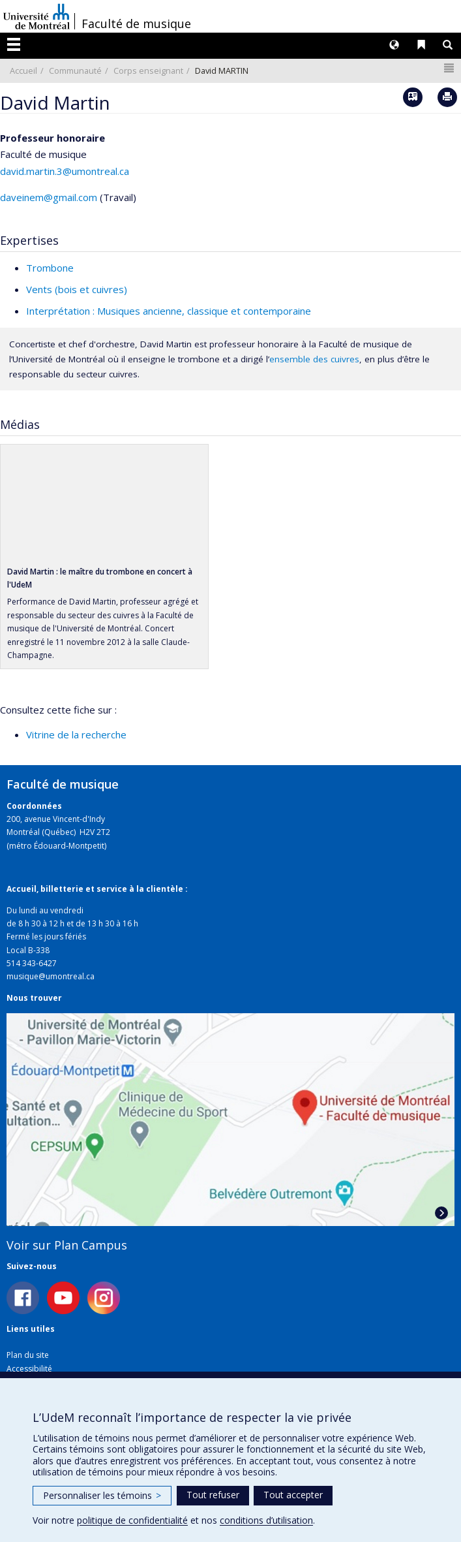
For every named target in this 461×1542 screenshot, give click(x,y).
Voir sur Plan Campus (67, 1245)
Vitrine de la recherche (76, 734)
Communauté (75, 70)
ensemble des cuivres (314, 359)
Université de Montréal (36, 16)
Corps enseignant (148, 70)
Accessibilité (29, 1368)
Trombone (50, 267)
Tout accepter (293, 1494)
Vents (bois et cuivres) (76, 289)
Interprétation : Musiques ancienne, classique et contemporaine (168, 310)
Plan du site (28, 1355)
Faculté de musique (136, 23)
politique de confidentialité (132, 1520)
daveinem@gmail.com (48, 197)
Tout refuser (212, 1494)
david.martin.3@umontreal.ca (64, 171)
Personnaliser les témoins (102, 1495)
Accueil (23, 70)
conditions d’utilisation (266, 1520)
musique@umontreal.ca (51, 976)
